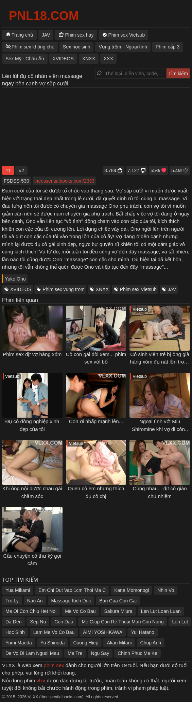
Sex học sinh (76, 46)
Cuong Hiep (85, 642)
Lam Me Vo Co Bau (53, 632)
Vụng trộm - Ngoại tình (123, 46)
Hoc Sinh (15, 632)
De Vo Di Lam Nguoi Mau (32, 653)
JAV (172, 289)
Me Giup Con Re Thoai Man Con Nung (122, 621)
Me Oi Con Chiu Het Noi (30, 611)
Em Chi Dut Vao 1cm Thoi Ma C (72, 590)
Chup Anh (150, 642)
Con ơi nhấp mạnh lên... (96, 421)
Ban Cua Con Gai (118, 600)
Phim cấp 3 (167, 46)
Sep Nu (38, 621)
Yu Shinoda (52, 642)
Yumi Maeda (18, 642)
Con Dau (63, 621)
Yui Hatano (142, 632)
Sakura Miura (118, 611)
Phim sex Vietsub (138, 289)
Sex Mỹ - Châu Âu (24, 58)
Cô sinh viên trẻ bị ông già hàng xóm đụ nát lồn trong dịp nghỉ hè (160, 361)
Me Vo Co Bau (80, 611)
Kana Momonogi (131, 590)
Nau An (35, 600)
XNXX (102, 289)
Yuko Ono (15, 279)
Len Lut (180, 621)
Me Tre (75, 653)
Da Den (13, 621)
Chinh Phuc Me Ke (137, 653)
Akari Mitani (119, 642)
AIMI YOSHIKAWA (102, 632)
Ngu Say (100, 653)
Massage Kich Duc (71, 600)
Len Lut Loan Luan (161, 611)
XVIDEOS (20, 289)
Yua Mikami (17, 590)
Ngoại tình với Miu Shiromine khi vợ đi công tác (160, 428)
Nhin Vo (165, 590)
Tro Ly (12, 600)
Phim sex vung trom (63, 289)
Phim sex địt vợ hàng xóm (32, 354)
